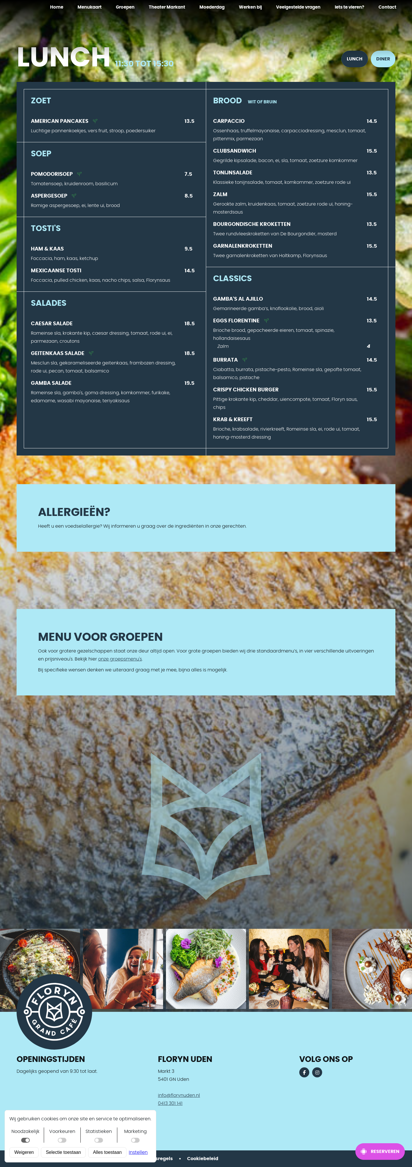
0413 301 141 (170, 1103)
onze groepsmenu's (120, 659)
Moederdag (212, 7)
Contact (387, 7)
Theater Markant (167, 7)
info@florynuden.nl (179, 1095)
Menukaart (90, 7)
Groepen (125, 7)
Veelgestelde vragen (298, 7)
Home (56, 7)
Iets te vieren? (349, 7)
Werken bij (250, 7)
